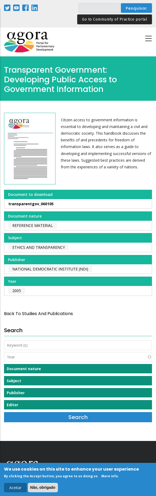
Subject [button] (14, 380)
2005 (16, 290)
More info (109, 477)
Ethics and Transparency (38, 247)
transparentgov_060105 (31, 203)
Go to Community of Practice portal (114, 19)
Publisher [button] (16, 392)
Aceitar (15, 488)
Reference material (32, 225)
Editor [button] (12, 404)
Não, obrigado (42, 489)
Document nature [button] (24, 368)
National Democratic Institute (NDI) (50, 269)
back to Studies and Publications (38, 314)
